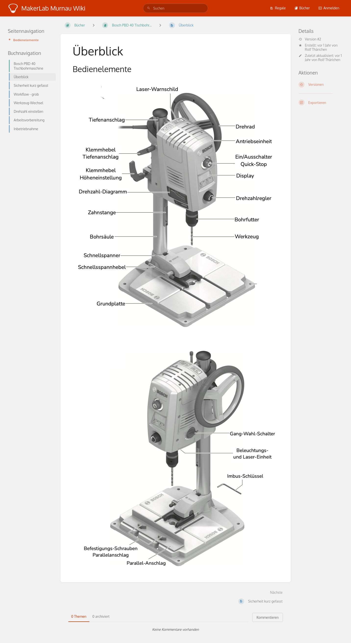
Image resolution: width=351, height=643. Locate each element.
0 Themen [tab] (78, 616)
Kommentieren (267, 617)
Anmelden (328, 8)
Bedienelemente (26, 40)
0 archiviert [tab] (100, 616)
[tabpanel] (175, 629)
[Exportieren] (321, 102)
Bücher (302, 8)
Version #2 (310, 39)
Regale (278, 8)
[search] (175, 8)
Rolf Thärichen (316, 49)
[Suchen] (148, 8)
